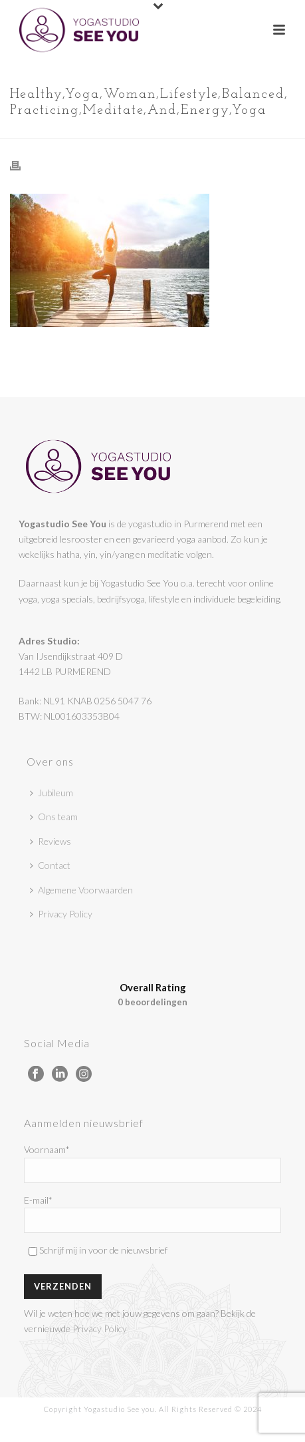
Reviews (50, 841)
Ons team (54, 816)
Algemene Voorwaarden (81, 889)
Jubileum (51, 792)
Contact (50, 865)
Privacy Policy (61, 913)
